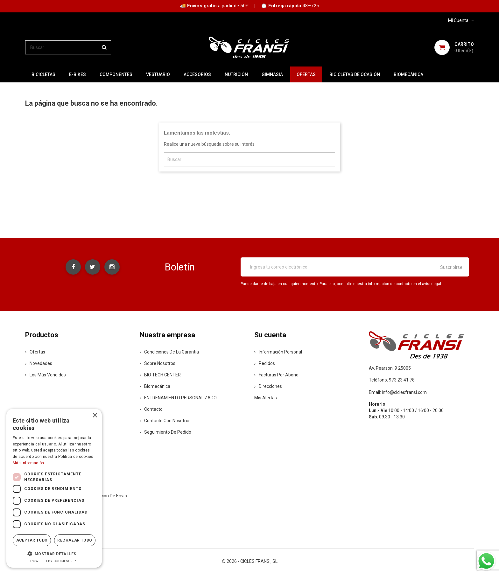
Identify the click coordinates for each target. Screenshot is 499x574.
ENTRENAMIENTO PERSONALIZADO (178, 397)
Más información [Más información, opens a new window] (28, 463)
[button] (54, 553)
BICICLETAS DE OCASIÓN (354, 74)
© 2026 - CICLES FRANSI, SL (250, 561)
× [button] (94, 415)
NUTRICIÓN (236, 74)
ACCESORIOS (197, 74)
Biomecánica (408, 74)
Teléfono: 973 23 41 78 (392, 379)
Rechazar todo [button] (74, 540)
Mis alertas (265, 397)
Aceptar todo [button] (32, 540)
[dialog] (54, 488)
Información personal (278, 351)
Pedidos (264, 363)
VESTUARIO (158, 74)
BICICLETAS (43, 74)
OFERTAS (306, 74)
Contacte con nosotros (165, 420)
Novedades (38, 363)
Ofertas (35, 351)
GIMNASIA (272, 74)
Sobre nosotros (157, 363)
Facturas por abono (276, 374)
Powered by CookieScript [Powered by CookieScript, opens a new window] (54, 561)
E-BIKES (77, 74)
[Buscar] (68, 47)
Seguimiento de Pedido (165, 432)
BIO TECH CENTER (160, 374)
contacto (151, 409)
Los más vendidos (45, 374)
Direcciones (268, 386)
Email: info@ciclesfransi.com (398, 392)
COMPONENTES (116, 74)
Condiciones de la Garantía (169, 351)
